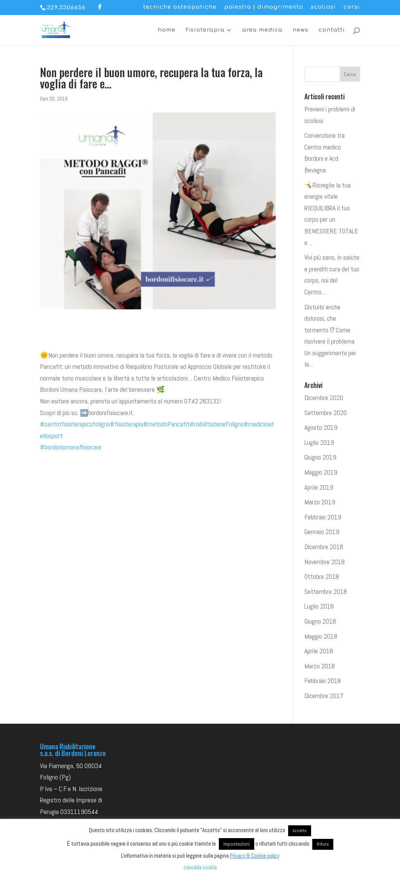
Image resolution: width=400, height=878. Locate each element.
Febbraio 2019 (322, 517)
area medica (262, 30)
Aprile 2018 (318, 651)
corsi (352, 7)
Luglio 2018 (319, 606)
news (300, 30)
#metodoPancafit (166, 424)
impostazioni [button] (236, 844)
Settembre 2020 (325, 412)
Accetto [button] (300, 830)
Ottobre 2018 (321, 576)
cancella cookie (200, 867)
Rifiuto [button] (323, 844)
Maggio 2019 (320, 472)
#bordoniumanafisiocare (70, 447)
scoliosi (323, 7)
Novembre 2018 (324, 561)
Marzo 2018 (319, 666)
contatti (332, 30)
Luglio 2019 (319, 442)
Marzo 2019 (319, 502)
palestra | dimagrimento (263, 7)
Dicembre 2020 (323, 397)
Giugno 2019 (320, 457)
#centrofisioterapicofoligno (75, 424)
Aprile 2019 (318, 487)
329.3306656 (66, 8)
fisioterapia (205, 30)
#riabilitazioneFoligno (216, 424)
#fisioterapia (126, 424)
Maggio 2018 (320, 636)
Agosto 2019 (320, 427)
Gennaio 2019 (321, 531)
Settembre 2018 (325, 591)
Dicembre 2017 (324, 695)
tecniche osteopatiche (180, 7)
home (167, 30)
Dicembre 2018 (323, 546)
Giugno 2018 (320, 621)
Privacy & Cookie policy (254, 855)
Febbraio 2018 (322, 680)
